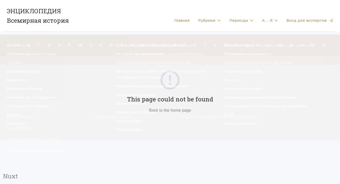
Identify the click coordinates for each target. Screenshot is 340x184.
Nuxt (10, 176)
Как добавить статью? (34, 139)
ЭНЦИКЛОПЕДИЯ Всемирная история (38, 16)
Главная (182, 20)
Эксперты (19, 128)
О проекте (20, 117)
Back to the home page (170, 110)
